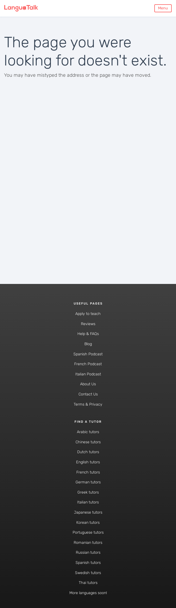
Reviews (88, 324)
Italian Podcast (88, 374)
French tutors (88, 472)
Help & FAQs (88, 334)
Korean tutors (88, 522)
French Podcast (88, 364)
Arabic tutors (88, 432)
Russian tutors (88, 552)
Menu (163, 8)
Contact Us (88, 394)
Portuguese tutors (88, 532)
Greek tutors (88, 492)
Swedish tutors (88, 573)
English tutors (88, 462)
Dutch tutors (88, 452)
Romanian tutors (88, 542)
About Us (88, 384)
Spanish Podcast (88, 354)
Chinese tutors (88, 442)
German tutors (88, 482)
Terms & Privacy (88, 404)
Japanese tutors (88, 512)
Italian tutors (88, 502)
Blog (88, 344)
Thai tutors (88, 582)
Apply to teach (88, 313)
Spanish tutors (88, 562)
